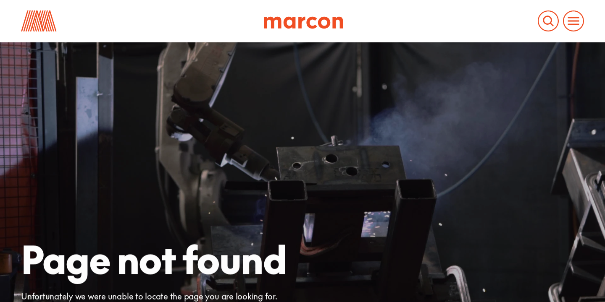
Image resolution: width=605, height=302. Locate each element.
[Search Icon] (548, 21)
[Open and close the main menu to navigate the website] (573, 20)
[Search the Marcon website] (548, 20)
